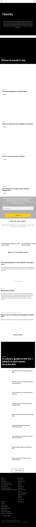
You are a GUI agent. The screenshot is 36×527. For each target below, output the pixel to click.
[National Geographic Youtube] (21, 506)
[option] (10, 237)
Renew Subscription (4, 506)
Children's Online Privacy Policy (6, 484)
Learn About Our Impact (22, 492)
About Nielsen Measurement (6, 488)
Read (4, 94)
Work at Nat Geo (4, 510)
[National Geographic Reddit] (19, 511)
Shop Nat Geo (20, 488)
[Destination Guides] (18, 292)
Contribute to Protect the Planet (6, 513)
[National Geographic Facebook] (21, 503)
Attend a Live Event (21, 481)
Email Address (5, 205)
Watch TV (19, 491)
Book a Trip (20, 483)
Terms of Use (3, 479)
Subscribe (3, 503)
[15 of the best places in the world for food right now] (18, 264)
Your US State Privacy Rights (6, 483)
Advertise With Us (21, 499)
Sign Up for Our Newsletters (6, 511)
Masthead (19, 496)
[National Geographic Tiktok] (22, 508)
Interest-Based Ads (4, 486)
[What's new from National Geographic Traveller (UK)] (18, 314)
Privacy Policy (3, 481)
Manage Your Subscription (5, 508)
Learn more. (22, 226)
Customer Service (4, 505)
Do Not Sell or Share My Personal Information (9, 489)
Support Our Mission (21, 494)
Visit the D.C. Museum (21, 489)
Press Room (20, 497)
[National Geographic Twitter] (19, 506)
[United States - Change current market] (6, 515)
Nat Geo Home (20, 479)
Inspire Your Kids (21, 486)
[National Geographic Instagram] (19, 503)
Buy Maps (19, 484)
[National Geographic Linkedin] (19, 508)
